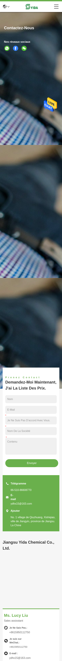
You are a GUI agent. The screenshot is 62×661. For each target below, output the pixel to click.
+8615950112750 (19, 632)
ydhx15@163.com (21, 503)
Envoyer (32, 463)
